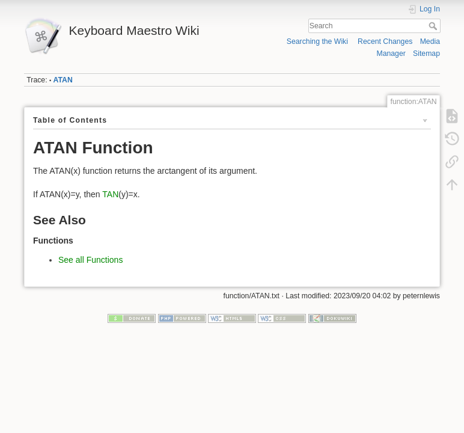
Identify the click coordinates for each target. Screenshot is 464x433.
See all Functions (90, 260)
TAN (110, 194)
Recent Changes (385, 41)
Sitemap (426, 53)
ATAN (63, 80)
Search (434, 26)
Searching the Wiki (317, 41)
